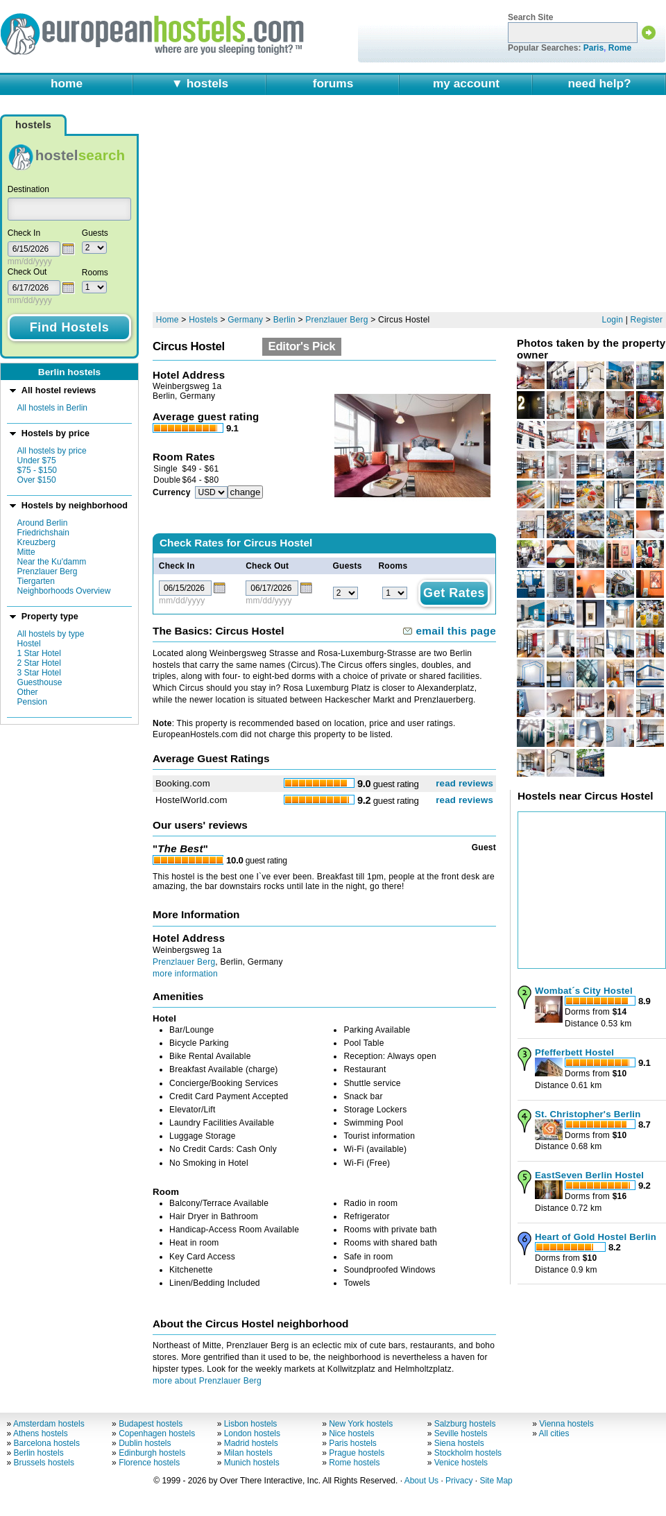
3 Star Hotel (39, 673)
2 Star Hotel (39, 663)
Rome (619, 48)
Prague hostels (356, 1453)
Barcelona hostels (47, 1443)
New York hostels (361, 1424)
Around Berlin (42, 523)
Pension (32, 702)
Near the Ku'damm (52, 562)
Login (613, 320)
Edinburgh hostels (152, 1453)
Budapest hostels (150, 1424)
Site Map (495, 1480)
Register (647, 320)
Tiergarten (36, 581)
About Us (421, 1480)
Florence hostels (149, 1462)
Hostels (203, 320)
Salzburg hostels (465, 1424)
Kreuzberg (36, 542)
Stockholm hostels (468, 1453)
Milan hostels (248, 1453)
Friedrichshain (43, 532)
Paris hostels (353, 1443)
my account (466, 83)
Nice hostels (351, 1433)
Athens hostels (40, 1433)
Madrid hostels (251, 1443)
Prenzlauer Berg (47, 571)
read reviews (464, 783)
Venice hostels (461, 1462)
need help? (599, 83)
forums (333, 83)
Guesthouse (39, 682)
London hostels (252, 1433)
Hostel (29, 643)
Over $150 (36, 480)
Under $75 (36, 460)
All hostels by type (51, 634)
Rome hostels (354, 1462)
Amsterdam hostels (49, 1424)
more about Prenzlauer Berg (207, 1381)
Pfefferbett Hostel (574, 1052)
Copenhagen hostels (157, 1433)
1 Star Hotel (39, 653)
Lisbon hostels (251, 1424)
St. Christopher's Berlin (588, 1114)
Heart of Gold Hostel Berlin (595, 1237)
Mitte (26, 552)
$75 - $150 (37, 470)
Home (167, 320)
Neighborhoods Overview (64, 591)
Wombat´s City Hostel (584, 990)
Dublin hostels (145, 1443)
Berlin (284, 320)
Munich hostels (252, 1462)
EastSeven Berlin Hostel (589, 1175)
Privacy (458, 1480)
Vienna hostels (566, 1424)
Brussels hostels (44, 1462)
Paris (593, 48)
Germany (245, 320)
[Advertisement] (345, 209)
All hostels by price (52, 451)
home (67, 83)
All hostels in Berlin (52, 408)
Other (27, 692)
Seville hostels (461, 1433)
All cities (554, 1433)
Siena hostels (459, 1443)
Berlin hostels (39, 1453)
